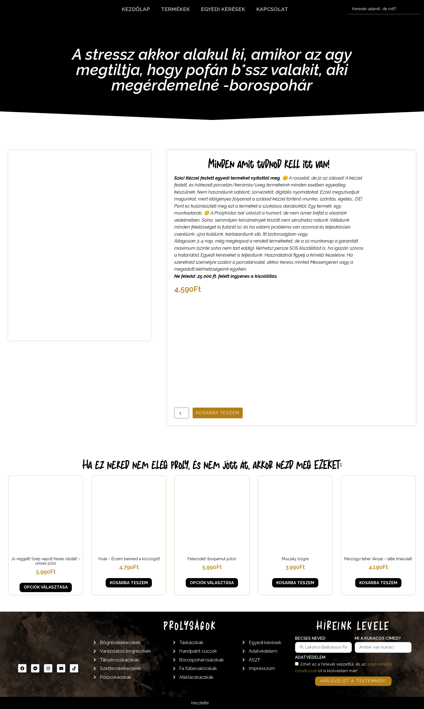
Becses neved (310, 638)
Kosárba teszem (217, 412)
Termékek (175, 9)
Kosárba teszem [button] (129, 582)
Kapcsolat (272, 9)
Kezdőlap (136, 9)
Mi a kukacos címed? (378, 638)
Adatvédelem (310, 657)
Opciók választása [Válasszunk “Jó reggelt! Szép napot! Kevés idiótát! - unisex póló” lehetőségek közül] (46, 587)
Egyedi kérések (223, 9)
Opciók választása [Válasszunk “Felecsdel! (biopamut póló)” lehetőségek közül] (212, 582)
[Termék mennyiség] (181, 413)
